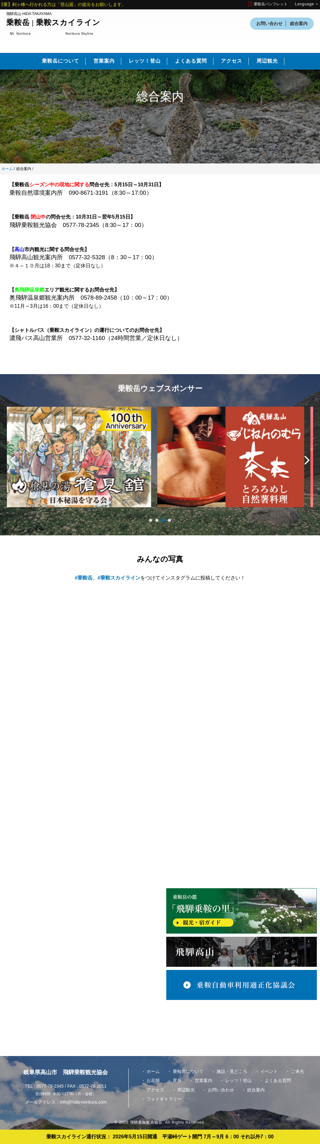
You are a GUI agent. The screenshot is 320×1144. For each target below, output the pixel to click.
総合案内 (299, 23)
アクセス (231, 61)
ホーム (7, 169)
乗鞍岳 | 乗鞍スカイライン (53, 22)
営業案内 (104, 61)
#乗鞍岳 (83, 577)
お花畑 (153, 1080)
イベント (269, 1071)
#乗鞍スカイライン (119, 577)
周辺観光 (267, 61)
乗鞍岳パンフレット (268, 4)
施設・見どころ (232, 1071)
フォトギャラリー (164, 1098)
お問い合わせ (269, 23)
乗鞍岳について (60, 61)
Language (306, 4)
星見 (177, 1080)
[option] (83, 460)
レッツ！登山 (145, 61)
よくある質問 (191, 61)
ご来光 (297, 1071)
